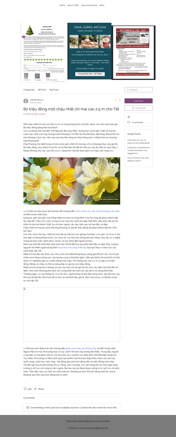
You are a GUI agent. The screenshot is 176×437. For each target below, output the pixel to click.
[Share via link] (39, 389)
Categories (29, 89)
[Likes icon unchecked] (25, 389)
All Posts (42, 89)
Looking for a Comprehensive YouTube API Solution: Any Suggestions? (138, 150)
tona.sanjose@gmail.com (95, 428)
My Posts (54, 89)
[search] (139, 89)
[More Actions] (118, 100)
